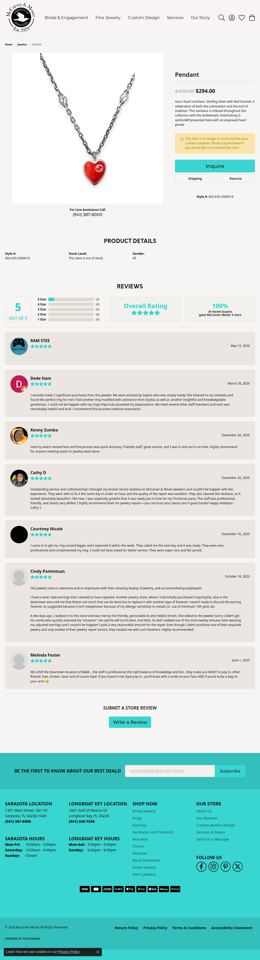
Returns (236, 178)
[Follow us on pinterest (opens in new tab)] (226, 867)
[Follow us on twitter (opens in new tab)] (238, 867)
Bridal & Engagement (66, 17)
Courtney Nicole (46, 529)
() (98, 299)
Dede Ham (40, 378)
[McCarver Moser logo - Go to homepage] (21, 18)
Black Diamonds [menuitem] (146, 860)
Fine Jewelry (108, 17)
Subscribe (230, 771)
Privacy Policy (155, 927)
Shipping (195, 178)
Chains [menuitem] (138, 846)
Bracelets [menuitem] (140, 839)
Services (175, 17)
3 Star (42, 309)
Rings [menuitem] (137, 818)
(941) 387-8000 (87, 214)
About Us (204, 811)
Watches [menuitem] (140, 853)
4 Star (42, 304)
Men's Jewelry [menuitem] (144, 874)
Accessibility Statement (231, 927)
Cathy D (38, 472)
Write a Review (130, 722)
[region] (87, 128)
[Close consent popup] (97, 951)
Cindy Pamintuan (47, 571)
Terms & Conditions (189, 927)
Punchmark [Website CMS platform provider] (31, 938)
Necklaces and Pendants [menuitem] (153, 832)
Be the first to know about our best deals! (67, 771)
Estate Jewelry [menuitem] (144, 867)
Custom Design (144, 17)
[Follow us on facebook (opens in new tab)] (201, 867)
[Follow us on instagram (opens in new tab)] (213, 867)
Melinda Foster (45, 655)
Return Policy (126, 927)
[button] (222, 18)
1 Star (42, 319)
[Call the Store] (18, 821)
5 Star (42, 299)
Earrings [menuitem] (140, 825)
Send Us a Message (212, 839)
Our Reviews (207, 818)
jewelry (22, 44)
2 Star (42, 314)
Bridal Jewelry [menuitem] (144, 811)
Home (9, 44)
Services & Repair (211, 832)
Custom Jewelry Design (215, 825)
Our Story (200, 17)
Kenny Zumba (44, 430)
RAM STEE (40, 340)
